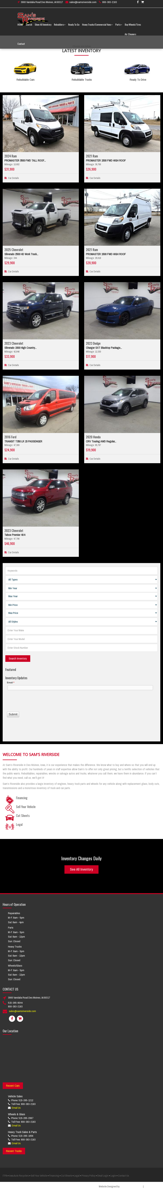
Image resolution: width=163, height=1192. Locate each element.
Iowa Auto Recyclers (19, 1175)
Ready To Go (73, 26)
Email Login (103, 1175)
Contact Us (123, 1175)
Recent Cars (13, 1086)
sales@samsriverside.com (82, 4)
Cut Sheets (66, 1175)
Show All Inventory (43, 26)
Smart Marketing (152, 1186)
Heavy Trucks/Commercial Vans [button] (97, 26)
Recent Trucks (14, 1151)
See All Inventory (81, 869)
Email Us (16, 1108)
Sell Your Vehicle (39, 1175)
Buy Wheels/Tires (133, 26)
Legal (77, 1175)
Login (113, 1175)
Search (29, 26)
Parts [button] (118, 26)
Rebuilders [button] (59, 26)
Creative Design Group (131, 1186)
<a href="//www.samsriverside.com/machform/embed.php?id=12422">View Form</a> (81, 707)
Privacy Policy (88, 1175)
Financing (54, 1175)
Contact (21, 46)
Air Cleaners (130, 36)
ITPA (5, 1175)
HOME (20, 26)
